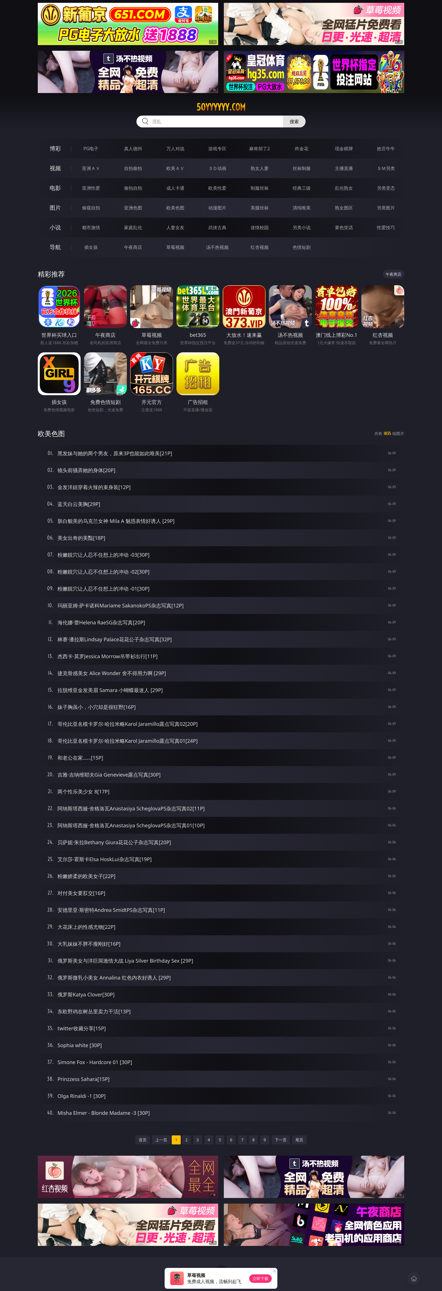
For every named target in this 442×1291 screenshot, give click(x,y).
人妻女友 (175, 227)
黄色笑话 (344, 227)
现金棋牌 (344, 148)
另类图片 (386, 208)
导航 (55, 247)
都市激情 (91, 227)
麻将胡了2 (259, 148)
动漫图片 (217, 208)
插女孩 (91, 247)
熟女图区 (344, 208)
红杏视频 (260, 247)
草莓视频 (175, 247)
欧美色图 (175, 208)
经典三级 (302, 188)
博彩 (55, 148)
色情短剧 (302, 247)
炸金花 (301, 148)
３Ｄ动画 (217, 168)
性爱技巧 (386, 227)
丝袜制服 (302, 168)
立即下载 (260, 1278)
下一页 (281, 1139)
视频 (55, 168)
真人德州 (133, 148)
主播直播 (344, 168)
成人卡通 (175, 188)
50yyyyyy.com (221, 107)
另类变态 (386, 188)
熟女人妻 (260, 168)
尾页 (299, 1139)
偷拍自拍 (133, 188)
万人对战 (175, 148)
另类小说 (302, 227)
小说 (55, 227)
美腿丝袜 (260, 208)
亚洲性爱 (91, 188)
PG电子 (90, 148)
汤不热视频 (217, 247)
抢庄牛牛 (386, 148)
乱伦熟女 (344, 188)
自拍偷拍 (133, 168)
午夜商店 (133, 247)
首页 (143, 1139)
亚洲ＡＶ (91, 168)
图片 (55, 207)
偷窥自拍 (91, 208)
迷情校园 (260, 227)
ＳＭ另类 (386, 168)
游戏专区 (217, 148)
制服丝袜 (260, 188)
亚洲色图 (133, 208)
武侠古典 (217, 227)
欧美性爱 (217, 188)
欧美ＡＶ (175, 168)
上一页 (161, 1139)
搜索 (294, 121)
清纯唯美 (302, 208)
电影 (55, 188)
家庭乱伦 (133, 227)
